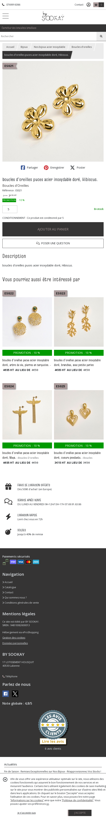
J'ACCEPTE (80, 812)
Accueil (10, 47)
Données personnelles (15, 643)
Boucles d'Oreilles (15, 185)
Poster (77, 167)
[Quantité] (9, 209)
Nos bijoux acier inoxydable (49, 47)
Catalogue (9, 587)
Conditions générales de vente (20, 602)
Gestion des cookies (13, 637)
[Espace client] (88, 4)
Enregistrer (54, 167)
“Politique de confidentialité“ (77, 800)
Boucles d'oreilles (82, 47)
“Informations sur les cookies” (27, 800)
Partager (29, 167)
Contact (79, 4)
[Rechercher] (101, 36)
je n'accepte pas (26, 812)
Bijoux (24, 47)
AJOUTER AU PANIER (53, 229)
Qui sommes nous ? (14, 597)
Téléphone (9, 676)
